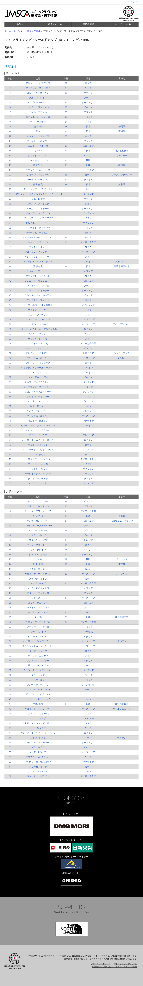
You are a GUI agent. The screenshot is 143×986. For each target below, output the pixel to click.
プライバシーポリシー (100, 964)
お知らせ (21, 24)
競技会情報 (88, 24)
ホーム (7, 31)
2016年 (37, 31)
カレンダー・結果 (122, 24)
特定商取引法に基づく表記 (125, 964)
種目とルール (55, 24)
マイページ (133, 2)
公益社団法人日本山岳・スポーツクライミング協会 (114, 967)
